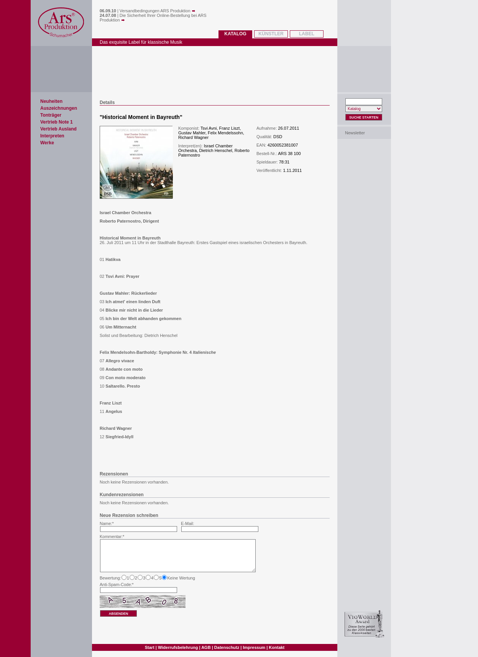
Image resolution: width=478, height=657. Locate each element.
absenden (118, 614)
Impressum (254, 647)
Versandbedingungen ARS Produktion (157, 10)
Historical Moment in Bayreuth (141, 117)
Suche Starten (363, 117)
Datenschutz (226, 647)
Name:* (107, 523)
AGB (205, 647)
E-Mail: (187, 523)
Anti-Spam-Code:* (117, 584)
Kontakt (276, 647)
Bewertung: (110, 578)
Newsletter (355, 132)
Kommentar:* (112, 536)
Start (149, 647)
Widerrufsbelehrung (178, 647)
